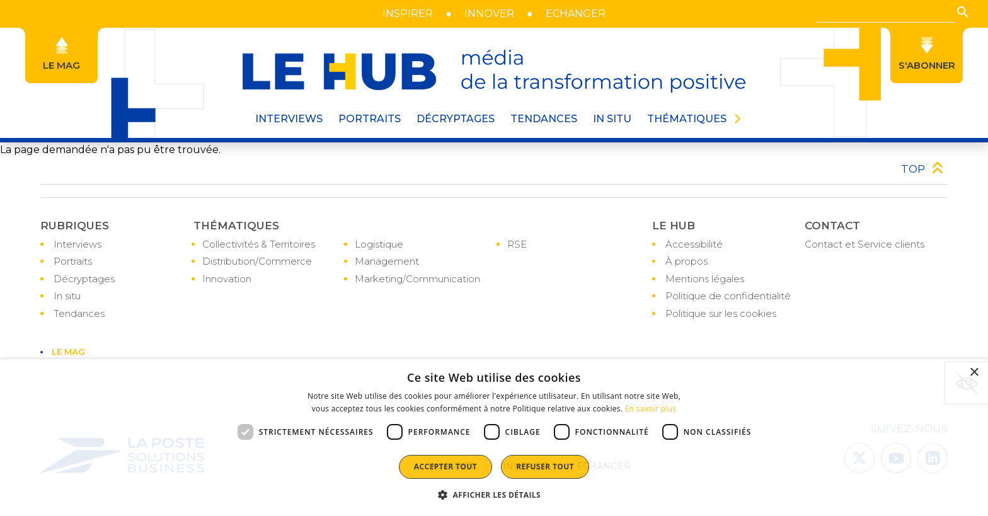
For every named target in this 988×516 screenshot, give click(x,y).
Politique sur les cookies (720, 313)
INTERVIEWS (289, 119)
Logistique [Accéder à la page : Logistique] (379, 244)
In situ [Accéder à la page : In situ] (67, 296)
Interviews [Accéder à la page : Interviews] (77, 244)
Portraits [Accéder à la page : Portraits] (73, 261)
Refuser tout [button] (545, 466)
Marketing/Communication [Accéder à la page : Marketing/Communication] (417, 279)
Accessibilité (694, 244)
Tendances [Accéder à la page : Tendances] (79, 313)
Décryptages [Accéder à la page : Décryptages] (84, 279)
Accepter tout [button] (445, 466)
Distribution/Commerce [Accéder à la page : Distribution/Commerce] (257, 261)
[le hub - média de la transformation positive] (494, 71)
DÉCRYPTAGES (455, 119)
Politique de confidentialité (728, 296)
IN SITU (612, 119)
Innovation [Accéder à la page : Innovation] (226, 279)
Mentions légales (704, 279)
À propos (686, 261)
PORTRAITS (369, 119)
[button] (962, 12)
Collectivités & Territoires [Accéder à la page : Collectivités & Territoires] (258, 244)
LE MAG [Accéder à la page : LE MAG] (68, 352)
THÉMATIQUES (687, 119)
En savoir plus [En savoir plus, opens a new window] (650, 408)
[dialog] (494, 437)
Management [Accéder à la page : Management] (387, 261)
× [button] (974, 372)
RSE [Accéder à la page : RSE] (517, 244)
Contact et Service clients (864, 244)
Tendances (543, 119)
